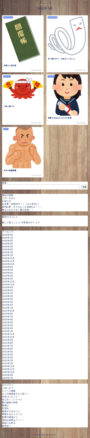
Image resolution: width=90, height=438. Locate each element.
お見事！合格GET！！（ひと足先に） (21, 204)
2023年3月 (7, 302)
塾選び (5, 405)
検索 (4, 183)
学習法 (5, 408)
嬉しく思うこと (10, 222)
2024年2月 (7, 278)
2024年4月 (7, 273)
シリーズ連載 (9, 391)
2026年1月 (7, 238)
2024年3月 (7, 275)
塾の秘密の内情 (10, 402)
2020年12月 (8, 366)
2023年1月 (7, 308)
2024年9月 (7, 267)
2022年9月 (7, 313)
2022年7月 (7, 316)
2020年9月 (7, 375)
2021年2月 (7, 360)
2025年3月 (7, 249)
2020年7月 (7, 378)
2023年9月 (7, 287)
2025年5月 (7, 243)
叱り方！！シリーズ (12, 399)
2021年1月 (7, 363)
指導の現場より (10, 417)
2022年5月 (7, 322)
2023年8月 (7, 290)
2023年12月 (8, 281)
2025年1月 (7, 255)
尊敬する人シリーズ (12, 414)
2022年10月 (8, 311)
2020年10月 (8, 372)
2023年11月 (8, 284)
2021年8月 (7, 343)
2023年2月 (7, 305)
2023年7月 (7, 293)
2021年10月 (8, 337)
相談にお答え (9, 423)
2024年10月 (8, 264)
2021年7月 (7, 346)
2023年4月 (7, 299)
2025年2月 (7, 252)
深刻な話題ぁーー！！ (13, 420)
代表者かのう (28, 222)
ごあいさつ (7, 388)
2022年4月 (7, 325)
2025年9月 (7, 240)
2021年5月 (7, 351)
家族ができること (11, 411)
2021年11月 (8, 334)
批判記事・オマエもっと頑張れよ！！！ (22, 207)
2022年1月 (7, 331)
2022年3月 (7, 328)
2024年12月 (8, 258)
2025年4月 (7, 246)
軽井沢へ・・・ (10, 426)
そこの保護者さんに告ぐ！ (15, 394)
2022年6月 (7, 319)
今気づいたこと (10, 396)
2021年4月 (7, 354)
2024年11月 (8, 261)
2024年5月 (7, 270)
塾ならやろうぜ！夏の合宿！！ (17, 210)
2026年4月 (7, 235)
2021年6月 (7, 348)
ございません (9, 198)
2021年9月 (7, 340)
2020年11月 (8, 369)
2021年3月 (7, 357)
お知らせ (6, 201)
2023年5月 (7, 296)
